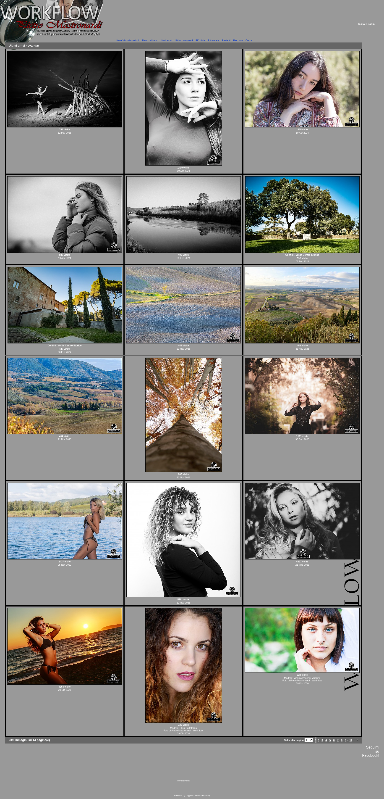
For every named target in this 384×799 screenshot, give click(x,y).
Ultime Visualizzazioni (127, 40)
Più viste (200, 40)
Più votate (213, 40)
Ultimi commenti (184, 40)
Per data (238, 40)
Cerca (249, 40)
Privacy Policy (183, 781)
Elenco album (149, 40)
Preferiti (226, 40)
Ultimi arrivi (166, 40)
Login (371, 24)
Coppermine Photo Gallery (197, 795)
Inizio (361, 24)
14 (351, 740)
